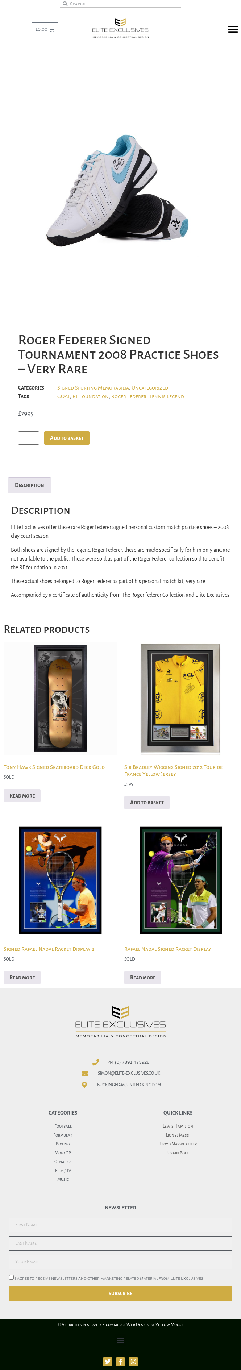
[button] (233, 29)
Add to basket (67, 438)
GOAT (63, 396)
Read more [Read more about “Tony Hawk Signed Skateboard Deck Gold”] (22, 796)
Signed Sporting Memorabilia (93, 388)
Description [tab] (29, 485)
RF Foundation (90, 396)
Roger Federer (128, 396)
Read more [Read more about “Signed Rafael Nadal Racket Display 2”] (22, 977)
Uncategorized (150, 388)
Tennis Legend (166, 396)
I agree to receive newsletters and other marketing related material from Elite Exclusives (109, 1278)
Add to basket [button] (147, 802)
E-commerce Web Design (126, 1325)
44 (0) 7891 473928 (128, 1062)
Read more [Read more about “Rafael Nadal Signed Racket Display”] (142, 977)
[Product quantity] (28, 438)
